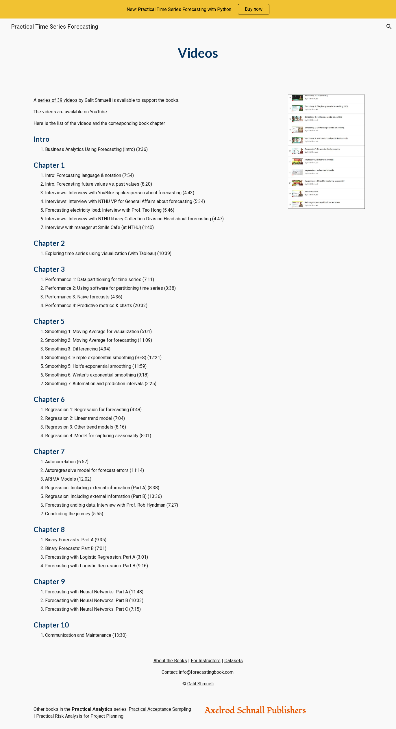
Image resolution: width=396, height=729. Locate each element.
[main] (198, 53)
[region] (198, 9)
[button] (389, 27)
